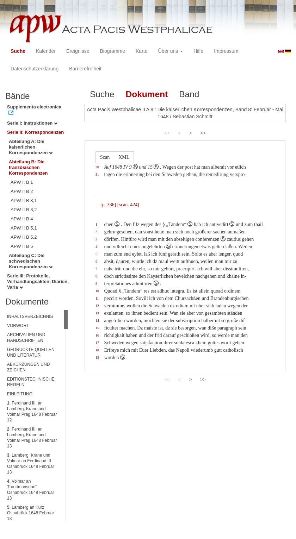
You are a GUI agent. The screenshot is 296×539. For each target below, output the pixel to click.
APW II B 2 (22, 191)
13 (97, 313)
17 (97, 343)
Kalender (46, 51)
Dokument (146, 94)
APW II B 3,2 (24, 209)
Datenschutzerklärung (34, 68)
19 (97, 357)
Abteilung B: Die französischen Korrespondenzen (28, 167)
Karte (141, 51)
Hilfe (198, 51)
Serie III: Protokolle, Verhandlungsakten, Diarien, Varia (38, 281)
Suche (18, 51)
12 (97, 306)
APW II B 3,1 (24, 200)
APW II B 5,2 (24, 237)
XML (123, 157)
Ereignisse (77, 51)
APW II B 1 (22, 182)
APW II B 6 (22, 246)
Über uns (170, 51)
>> (203, 133)
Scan (105, 157)
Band (189, 94)
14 (97, 320)
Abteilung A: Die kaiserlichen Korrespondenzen (31, 147)
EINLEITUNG (19, 393)
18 (97, 350)
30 (97, 167)
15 (97, 328)
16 (97, 335)
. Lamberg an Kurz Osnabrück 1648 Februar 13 (30, 513)
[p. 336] (108, 204)
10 (97, 291)
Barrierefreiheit (85, 68)
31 (97, 174)
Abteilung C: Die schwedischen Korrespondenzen (31, 261)
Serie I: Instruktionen (32, 123)
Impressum (226, 51)
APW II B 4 (22, 218)
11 (97, 298)
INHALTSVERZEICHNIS (30, 316)
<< (167, 133)
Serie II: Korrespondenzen (35, 132)
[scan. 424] (128, 204)
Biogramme (112, 51)
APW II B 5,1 (24, 228)
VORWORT (18, 325)
